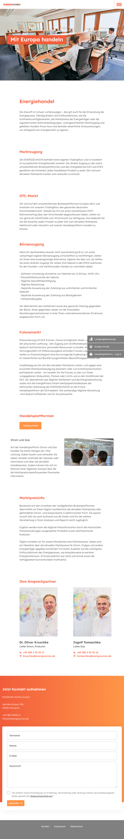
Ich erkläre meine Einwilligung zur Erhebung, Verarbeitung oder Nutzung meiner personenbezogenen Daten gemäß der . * (63, 794)
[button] (119, 4)
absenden (14, 803)
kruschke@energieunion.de (39, 656)
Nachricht (15, 766)
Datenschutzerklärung (41, 796)
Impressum (60, 826)
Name (12, 745)
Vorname (14, 735)
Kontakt (45, 826)
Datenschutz (76, 826)
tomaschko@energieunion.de (94, 656)
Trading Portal (30, 425)
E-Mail (13, 755)
